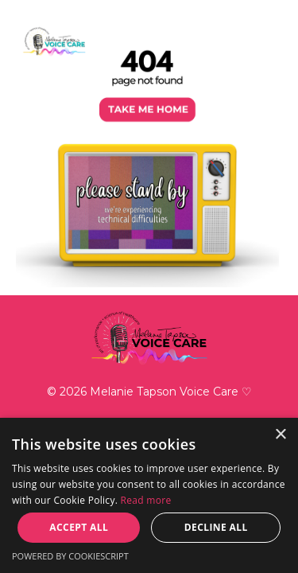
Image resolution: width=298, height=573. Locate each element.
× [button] (280, 435)
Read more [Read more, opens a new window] (146, 500)
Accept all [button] (78, 527)
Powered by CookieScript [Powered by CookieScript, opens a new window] (70, 556)
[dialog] (149, 495)
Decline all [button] (216, 527)
